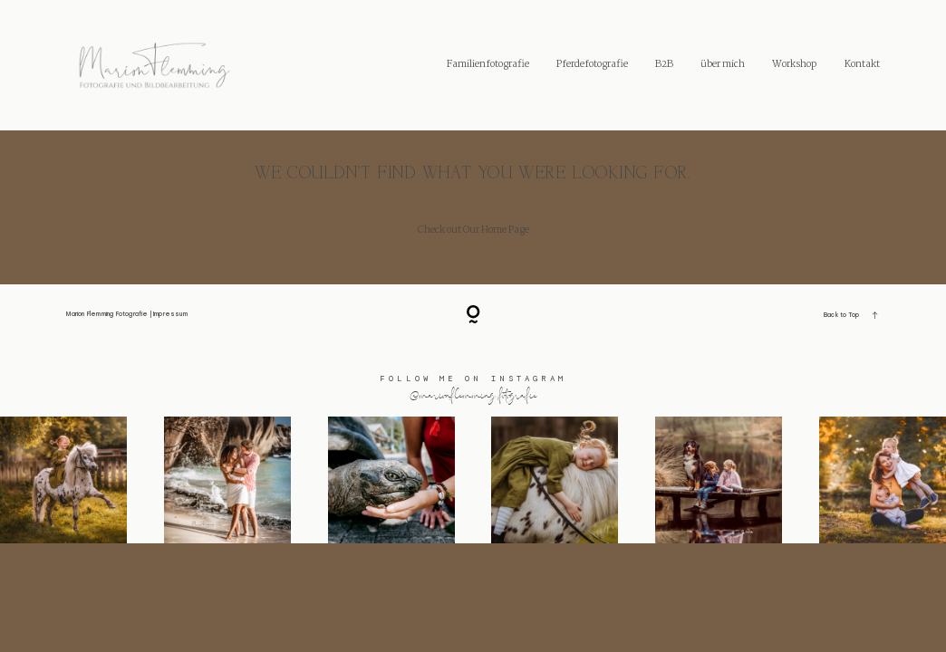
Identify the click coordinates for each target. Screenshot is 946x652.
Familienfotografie (488, 64)
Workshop (794, 64)
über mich (722, 64)
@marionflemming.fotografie (473, 394)
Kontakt (862, 64)
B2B (664, 64)
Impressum (170, 314)
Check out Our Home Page (473, 230)
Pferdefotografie (592, 64)
